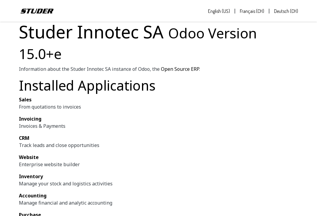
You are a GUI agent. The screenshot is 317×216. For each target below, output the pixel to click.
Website (29, 157)
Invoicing (30, 119)
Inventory (31, 176)
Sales (25, 99)
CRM (24, 138)
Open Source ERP (180, 69)
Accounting (33, 195)
